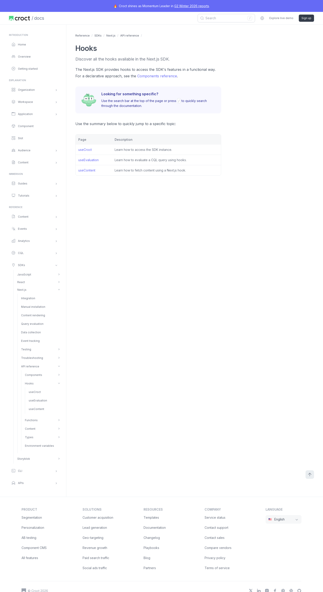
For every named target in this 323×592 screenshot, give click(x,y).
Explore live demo (281, 18)
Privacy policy (215, 558)
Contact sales (215, 538)
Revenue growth (95, 548)
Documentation (155, 527)
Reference (82, 35)
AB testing (29, 538)
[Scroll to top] (310, 474)
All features (30, 558)
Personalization (33, 527)
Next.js (111, 35)
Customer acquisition (98, 517)
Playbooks (151, 548)
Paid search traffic (96, 558)
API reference (129, 35)
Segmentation (32, 517)
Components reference (157, 76)
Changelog (152, 538)
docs (39, 18)
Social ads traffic (95, 568)
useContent (86, 170)
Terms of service (217, 568)
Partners (150, 568)
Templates (151, 517)
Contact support (216, 527)
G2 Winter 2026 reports (191, 6)
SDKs (98, 35)
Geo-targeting (93, 538)
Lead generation (95, 527)
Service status (215, 517)
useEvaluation (88, 160)
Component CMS (34, 548)
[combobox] (225, 18)
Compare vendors (218, 548)
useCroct (85, 150)
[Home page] (19, 18)
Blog (147, 558)
